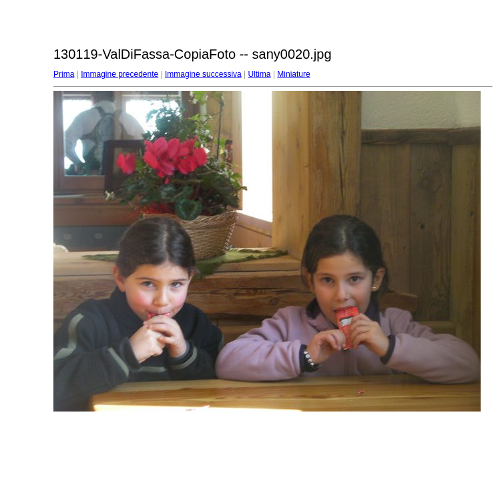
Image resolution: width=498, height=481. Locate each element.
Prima (63, 74)
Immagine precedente (119, 74)
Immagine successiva (203, 74)
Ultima (259, 74)
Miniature (293, 74)
